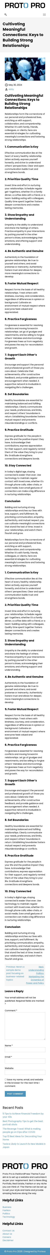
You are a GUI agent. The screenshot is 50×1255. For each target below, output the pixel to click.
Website (9, 1068)
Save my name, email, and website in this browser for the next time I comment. (24, 1083)
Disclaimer (8, 1240)
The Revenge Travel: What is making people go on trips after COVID (22, 1130)
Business (7, 1207)
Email (8, 1056)
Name (9, 1045)
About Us (7, 1233)
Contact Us (8, 1230)
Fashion (7, 1210)
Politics (6, 1213)
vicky (11, 89)
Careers (7, 1237)
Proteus (41, 1251)
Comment (11, 1010)
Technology (9, 1216)
